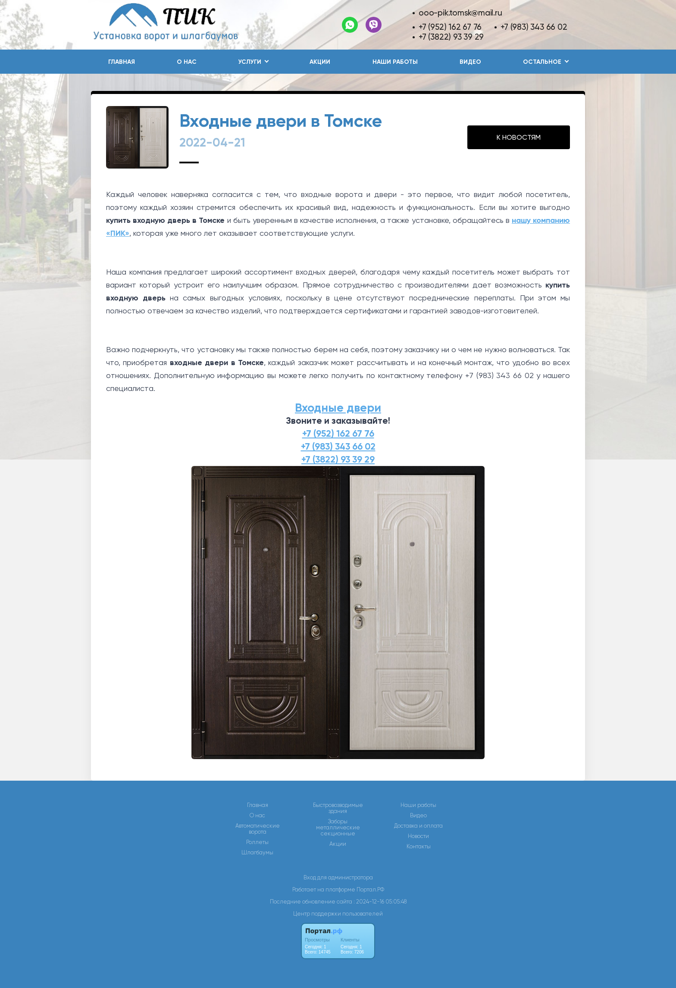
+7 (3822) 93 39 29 (451, 37)
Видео (470, 62)
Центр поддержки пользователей (338, 913)
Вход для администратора (338, 877)
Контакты (419, 847)
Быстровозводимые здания (338, 808)
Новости (418, 836)
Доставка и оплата (418, 826)
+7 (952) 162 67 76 (450, 27)
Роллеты (257, 842)
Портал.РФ (370, 889)
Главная (121, 62)
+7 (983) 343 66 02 (534, 27)
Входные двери (338, 407)
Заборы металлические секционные (338, 828)
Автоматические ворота (257, 829)
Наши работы (395, 62)
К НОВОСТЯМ (519, 137)
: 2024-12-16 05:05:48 (380, 901)
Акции (320, 62)
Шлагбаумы (257, 853)
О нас (187, 62)
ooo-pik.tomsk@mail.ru (460, 13)
